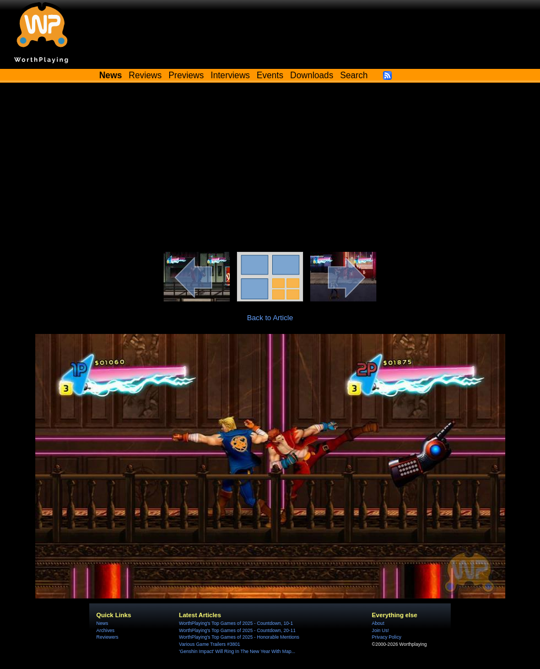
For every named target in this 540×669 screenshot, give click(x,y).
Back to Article (270, 318)
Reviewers (107, 637)
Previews (186, 75)
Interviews (230, 75)
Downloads (311, 75)
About (378, 623)
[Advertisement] (270, 169)
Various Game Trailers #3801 (209, 644)
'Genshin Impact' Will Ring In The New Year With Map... (237, 651)
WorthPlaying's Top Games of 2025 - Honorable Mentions (239, 637)
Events (270, 75)
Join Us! (380, 630)
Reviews (145, 75)
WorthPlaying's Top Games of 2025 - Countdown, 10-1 (236, 623)
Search (354, 75)
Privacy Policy (386, 637)
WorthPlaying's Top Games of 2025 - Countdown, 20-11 (237, 630)
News (102, 623)
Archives (105, 630)
